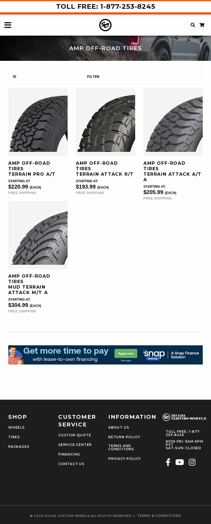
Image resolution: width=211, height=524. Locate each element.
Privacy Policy (124, 458)
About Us (118, 427)
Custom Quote (74, 435)
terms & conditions (159, 515)
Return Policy (124, 437)
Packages (18, 446)
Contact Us (71, 464)
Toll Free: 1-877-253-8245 (105, 6)
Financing (69, 454)
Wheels (16, 427)
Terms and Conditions (121, 447)
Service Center (75, 444)
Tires (14, 437)
